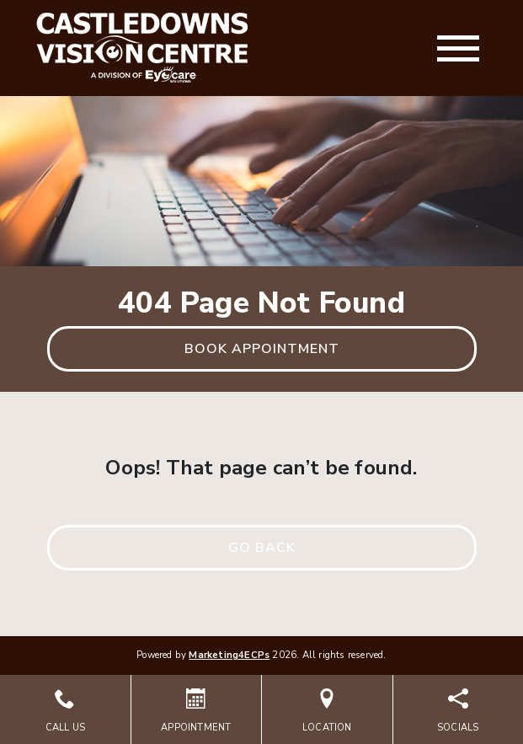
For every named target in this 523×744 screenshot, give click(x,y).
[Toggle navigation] (458, 48)
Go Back (262, 547)
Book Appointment (261, 349)
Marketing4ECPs (229, 655)
